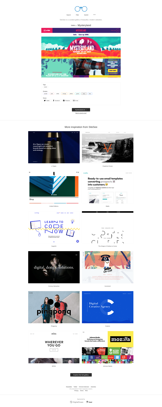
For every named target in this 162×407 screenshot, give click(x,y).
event (45, 87)
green (77, 93)
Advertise (93, 387)
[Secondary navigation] (94, 15)
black (84, 93)
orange (64, 93)
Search (69, 15)
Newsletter (69, 387)
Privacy (76, 390)
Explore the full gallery (81, 375)
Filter (77, 15)
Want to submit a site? (81, 113)
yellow (71, 93)
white (57, 93)
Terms (81, 390)
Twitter (75, 387)
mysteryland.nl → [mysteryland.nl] (81, 110)
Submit (86, 15)
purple (45, 93)
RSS (86, 390)
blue (90, 93)
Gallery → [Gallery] (74, 25)
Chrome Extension (84, 387)
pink (52, 93)
